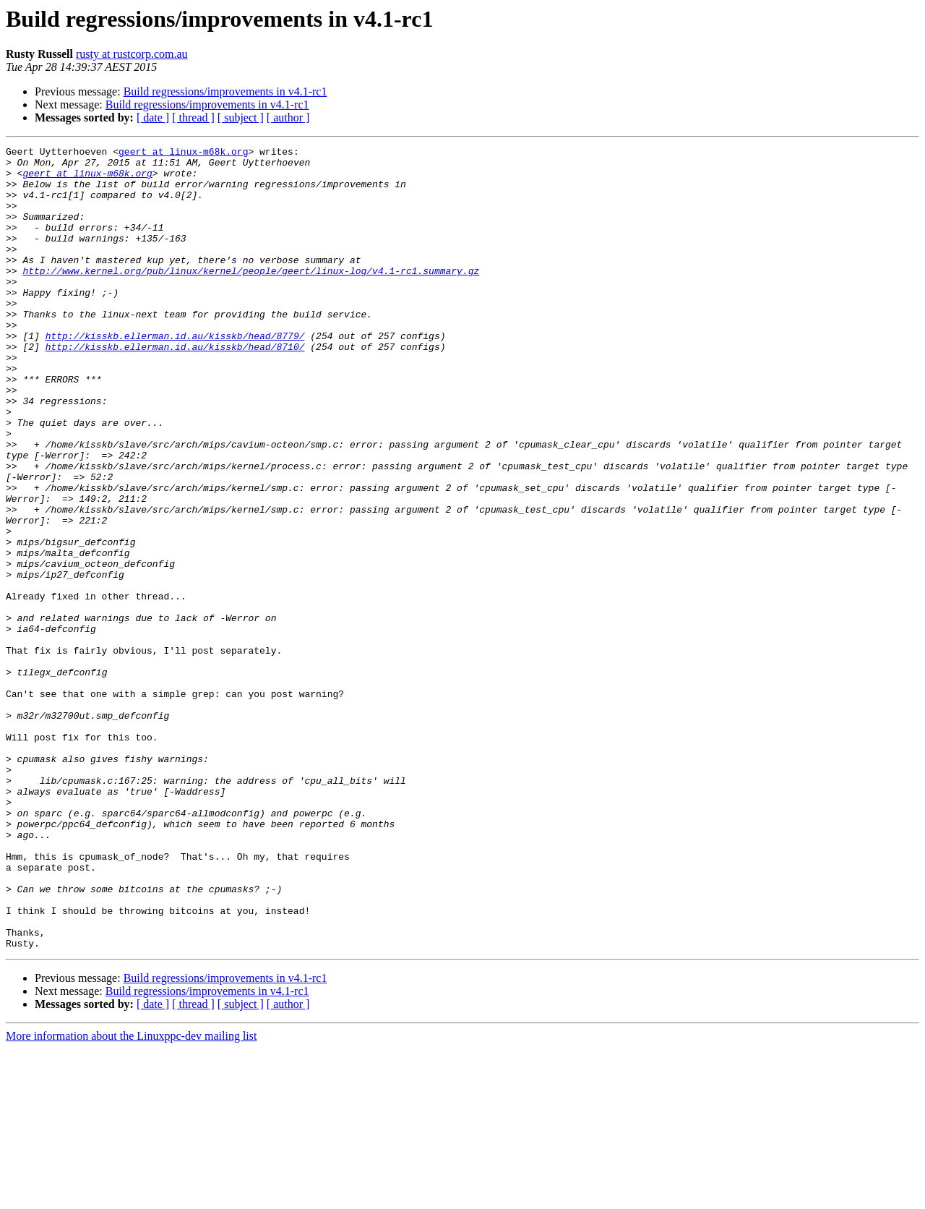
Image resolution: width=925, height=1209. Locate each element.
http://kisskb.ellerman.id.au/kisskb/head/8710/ (175, 387)
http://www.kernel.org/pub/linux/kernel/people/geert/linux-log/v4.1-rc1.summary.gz (250, 296)
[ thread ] (193, 117)
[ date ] (153, 117)
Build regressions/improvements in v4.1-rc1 (225, 91)
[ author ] (288, 117)
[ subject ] (241, 117)
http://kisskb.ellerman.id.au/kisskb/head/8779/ (175, 374)
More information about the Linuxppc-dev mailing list (131, 1196)
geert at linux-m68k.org (183, 153)
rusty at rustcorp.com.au (132, 54)
